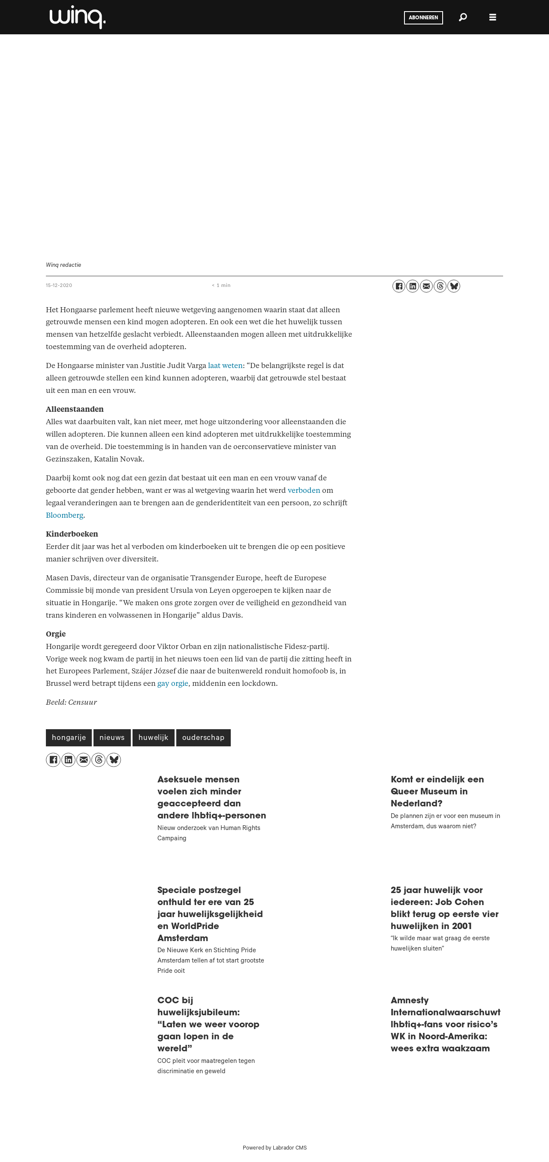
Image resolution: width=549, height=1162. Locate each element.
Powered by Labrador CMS (275, 1149)
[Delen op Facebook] (398, 286)
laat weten (225, 365)
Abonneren (423, 18)
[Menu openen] (493, 17)
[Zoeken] (463, 17)
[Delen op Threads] (440, 286)
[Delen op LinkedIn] (412, 286)
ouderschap (203, 738)
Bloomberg (64, 515)
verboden (304, 490)
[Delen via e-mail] (426, 286)
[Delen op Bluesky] (453, 286)
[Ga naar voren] (77, 17)
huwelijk (153, 738)
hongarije (69, 738)
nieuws (112, 738)
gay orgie (172, 683)
